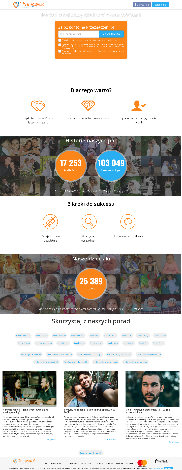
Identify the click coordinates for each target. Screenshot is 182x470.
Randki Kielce (128, 343)
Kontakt (130, 463)
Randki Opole (113, 343)
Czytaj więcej (51, 439)
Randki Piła (143, 343)
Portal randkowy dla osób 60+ (76, 362)
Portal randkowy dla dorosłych (89, 354)
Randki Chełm (158, 343)
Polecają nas (71, 463)
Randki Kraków (42, 335)
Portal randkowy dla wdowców (105, 362)
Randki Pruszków (77, 335)
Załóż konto (111, 34)
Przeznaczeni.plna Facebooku (163, 461)
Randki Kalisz (127, 335)
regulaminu (100, 40)
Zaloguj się (143, 4)
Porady (109, 463)
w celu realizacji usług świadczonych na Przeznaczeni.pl (93, 47)
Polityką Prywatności (157, 468)
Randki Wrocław (59, 335)
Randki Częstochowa (43, 343)
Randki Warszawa (23, 335)
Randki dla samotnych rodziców (59, 354)
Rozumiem (168, 468)
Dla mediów (86, 463)
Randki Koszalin (96, 343)
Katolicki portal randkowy (31, 354)
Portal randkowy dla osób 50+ (46, 362)
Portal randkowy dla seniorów (135, 362)
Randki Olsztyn (143, 335)
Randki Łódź (94, 335)
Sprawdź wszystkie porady (91, 453)
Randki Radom (160, 335)
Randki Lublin (79, 343)
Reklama (99, 463)
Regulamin (56, 463)
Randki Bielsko (63, 343)
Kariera (119, 463)
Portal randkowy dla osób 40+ (149, 354)
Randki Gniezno (24, 343)
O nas (45, 463)
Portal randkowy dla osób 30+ (119, 354)
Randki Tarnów (110, 335)
